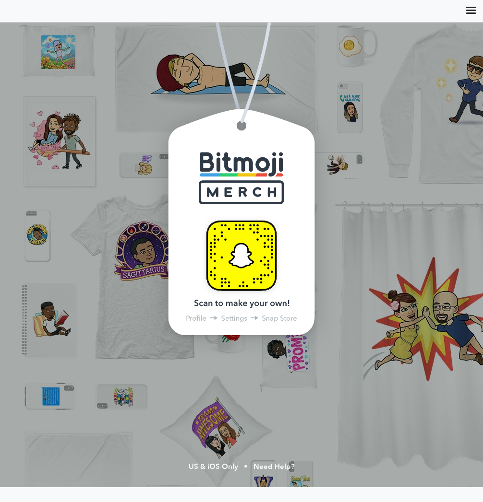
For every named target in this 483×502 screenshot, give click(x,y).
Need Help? (274, 467)
